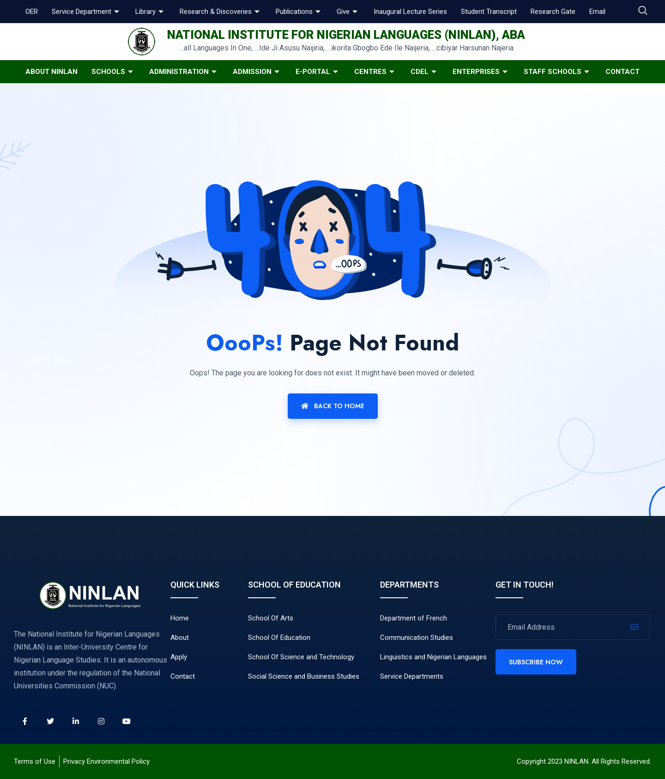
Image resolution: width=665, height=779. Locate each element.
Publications (299, 11)
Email (597, 11)
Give (348, 11)
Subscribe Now (536, 662)
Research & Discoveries (221, 11)
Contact (622, 71)
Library (150, 11)
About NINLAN (51, 71)
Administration (184, 71)
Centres (375, 71)
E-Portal (318, 71)
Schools (113, 71)
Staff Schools (558, 71)
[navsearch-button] (643, 11)
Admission (257, 71)
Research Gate (553, 11)
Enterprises (481, 71)
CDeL (425, 71)
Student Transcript (489, 11)
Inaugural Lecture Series (410, 11)
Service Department (86, 11)
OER (31, 11)
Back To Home (332, 406)
